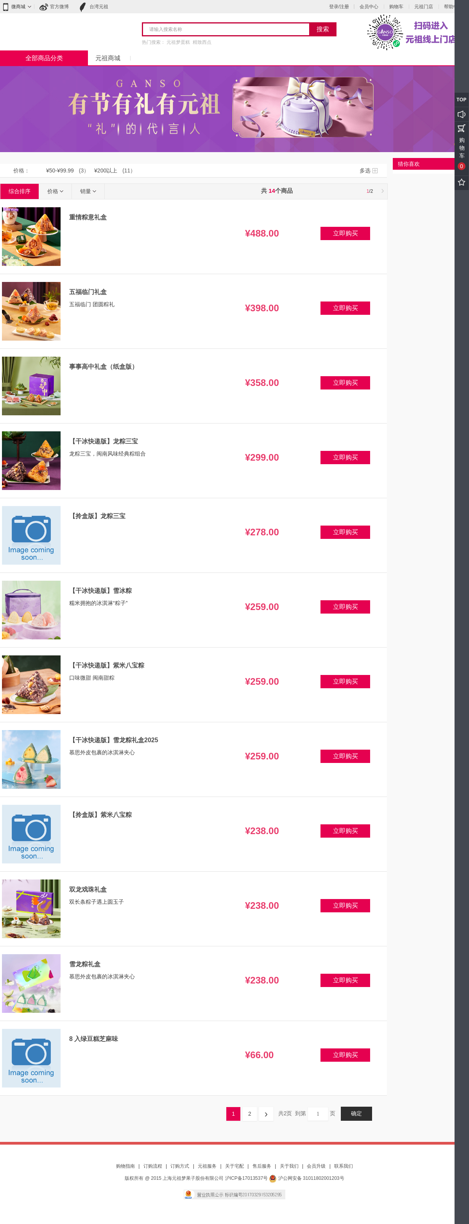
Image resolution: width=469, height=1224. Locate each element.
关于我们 (289, 1166)
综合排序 (19, 191)
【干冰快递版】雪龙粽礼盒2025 (113, 740)
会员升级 (316, 1166)
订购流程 (152, 1166)
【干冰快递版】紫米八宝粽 (106, 665)
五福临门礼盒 (88, 292)
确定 (356, 1113)
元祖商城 (107, 58)
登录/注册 (339, 6)
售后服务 (261, 1166)
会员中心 (369, 6)
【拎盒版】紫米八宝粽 (100, 814)
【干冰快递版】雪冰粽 (100, 590)
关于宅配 (234, 1166)
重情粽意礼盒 (88, 217)
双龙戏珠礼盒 (88, 889)
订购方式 (179, 1166)
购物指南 (125, 1166)
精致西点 (202, 42)
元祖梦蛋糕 (178, 42)
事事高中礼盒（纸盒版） (103, 366)
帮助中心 (453, 6)
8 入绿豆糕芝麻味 (93, 1039)
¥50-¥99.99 (60, 170)
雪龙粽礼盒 (84, 964)
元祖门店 (423, 6)
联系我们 (343, 1166)
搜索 (323, 29)
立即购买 (345, 233)
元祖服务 (207, 1166)
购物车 (396, 6)
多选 (365, 170)
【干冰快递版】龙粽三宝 (103, 441)
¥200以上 (105, 170)
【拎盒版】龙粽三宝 (97, 516)
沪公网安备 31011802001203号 (306, 1178)
